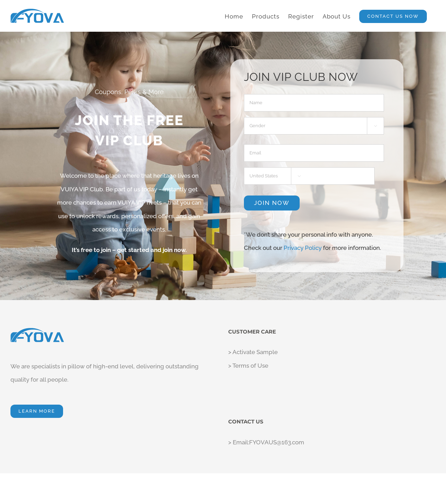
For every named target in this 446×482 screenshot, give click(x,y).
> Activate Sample (253, 338)
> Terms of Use (248, 351)
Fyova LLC (185, 470)
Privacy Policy (268, 470)
